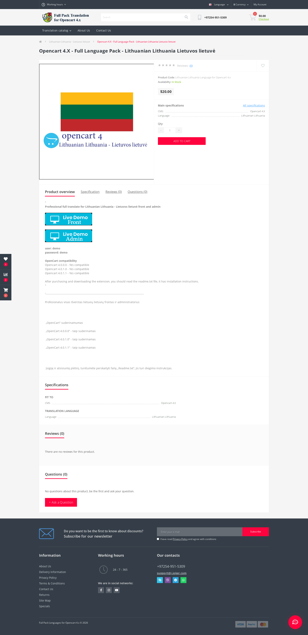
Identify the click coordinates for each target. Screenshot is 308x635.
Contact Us (103, 30)
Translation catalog (56, 30)
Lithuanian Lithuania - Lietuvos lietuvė (69, 41)
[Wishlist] (263, 65)
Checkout (264, 19)
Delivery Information (52, 572)
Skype (160, 580)
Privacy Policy (180, 539)
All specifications (254, 105)
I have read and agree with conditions (188, 539)
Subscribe (255, 531)
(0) (191, 66)
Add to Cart (181, 141)
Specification (90, 192)
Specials (44, 606)
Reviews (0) (113, 192)
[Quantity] (170, 130)
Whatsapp (183, 580)
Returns (44, 595)
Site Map (45, 600)
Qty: (160, 124)
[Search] (186, 17)
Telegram (175, 580)
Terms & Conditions (52, 583)
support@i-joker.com (172, 573)
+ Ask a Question (61, 502)
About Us (84, 30)
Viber (167, 580)
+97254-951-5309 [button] (171, 566)
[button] (5, 292)
